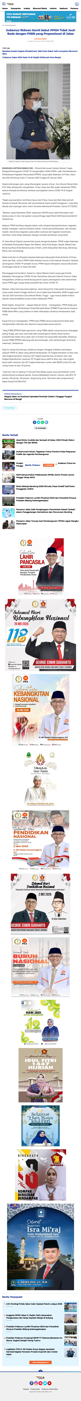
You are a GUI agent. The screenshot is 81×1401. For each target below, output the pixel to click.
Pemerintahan (9, 408)
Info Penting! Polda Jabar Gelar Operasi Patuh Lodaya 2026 (34, 1304)
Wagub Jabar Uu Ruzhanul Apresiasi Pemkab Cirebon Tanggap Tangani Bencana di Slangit (38, 397)
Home (5, 8)
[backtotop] (40, 1372)
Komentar (40, 428)
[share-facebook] (34, 422)
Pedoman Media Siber (49, 1389)
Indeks (27, 8)
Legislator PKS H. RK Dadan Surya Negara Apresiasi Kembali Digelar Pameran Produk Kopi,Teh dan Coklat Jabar (31, 1352)
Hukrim (53, 8)
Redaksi (26, 1389)
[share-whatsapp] (42, 422)
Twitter (46, 1384)
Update (49, 465)
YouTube (51, 1384)
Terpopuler (16, 8)
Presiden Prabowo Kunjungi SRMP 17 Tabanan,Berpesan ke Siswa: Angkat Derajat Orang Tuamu (34, 1339)
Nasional (63, 8)
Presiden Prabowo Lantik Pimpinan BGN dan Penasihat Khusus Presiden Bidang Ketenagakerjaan (32, 1327)
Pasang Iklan (35, 1389)
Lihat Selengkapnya (40, 1362)
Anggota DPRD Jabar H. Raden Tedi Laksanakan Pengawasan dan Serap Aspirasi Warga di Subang (29, 1316)
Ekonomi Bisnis (40, 8)
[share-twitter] (38, 422)
